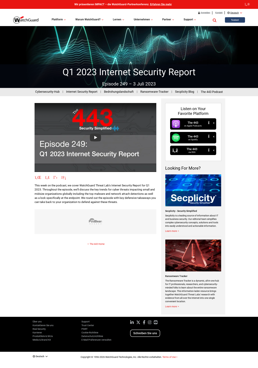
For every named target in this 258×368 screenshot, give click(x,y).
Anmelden (205, 13)
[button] (214, 20)
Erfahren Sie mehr (161, 4)
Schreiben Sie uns (145, 333)
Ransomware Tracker (176, 276)
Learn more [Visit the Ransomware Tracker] (171, 306)
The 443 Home (97, 244)
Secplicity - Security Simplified (181, 211)
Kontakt (218, 13)
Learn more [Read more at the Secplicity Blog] (171, 231)
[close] (247, 4)
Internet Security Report (81, 91)
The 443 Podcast (212, 92)
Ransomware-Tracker (154, 91)
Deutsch (234, 12)
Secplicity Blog (184, 91)
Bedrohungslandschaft (119, 91)
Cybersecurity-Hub (47, 91)
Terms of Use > (169, 357)
